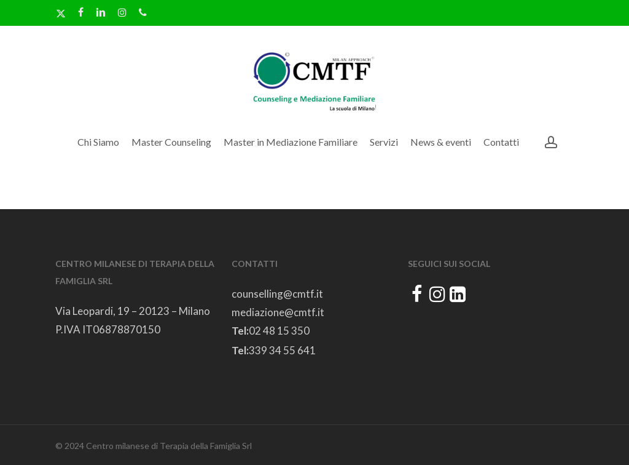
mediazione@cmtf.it (278, 312)
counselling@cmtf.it (277, 293)
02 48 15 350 (279, 330)
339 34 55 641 (282, 350)
